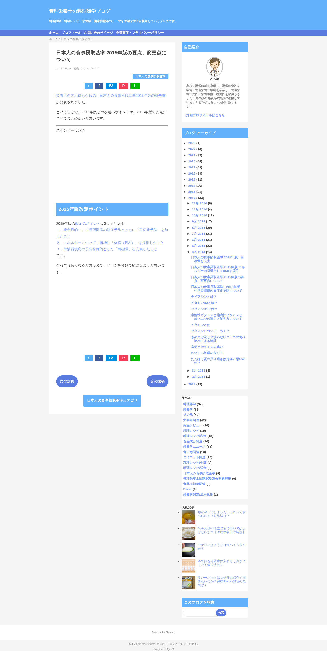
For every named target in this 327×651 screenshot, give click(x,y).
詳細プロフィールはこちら (205, 115)
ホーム (54, 32)
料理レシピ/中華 (194, 462)
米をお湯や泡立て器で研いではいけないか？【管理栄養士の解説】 (222, 530)
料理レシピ (191, 430)
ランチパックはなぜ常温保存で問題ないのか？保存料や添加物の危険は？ (222, 581)
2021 (192, 155)
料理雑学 (189, 404)
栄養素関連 (191, 420)
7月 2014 (199, 233)
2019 (192, 167)
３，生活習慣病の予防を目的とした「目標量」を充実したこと (106, 249)
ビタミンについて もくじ (210, 331)
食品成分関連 (192, 441)
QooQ (170, 649)
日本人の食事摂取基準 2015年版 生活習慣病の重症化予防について (217, 288)
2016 (192, 185)
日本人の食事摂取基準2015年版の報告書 (132, 96)
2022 (192, 149)
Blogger (170, 632)
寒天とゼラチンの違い (207, 347)
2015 (192, 192)
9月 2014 (199, 221)
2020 (192, 161)
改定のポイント (87, 224)
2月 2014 (199, 376)
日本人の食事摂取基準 (150, 76)
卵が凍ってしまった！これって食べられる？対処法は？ (222, 514)
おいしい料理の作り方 (207, 353)
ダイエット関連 (194, 457)
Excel (187, 489)
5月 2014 (199, 246)
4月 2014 (199, 252)
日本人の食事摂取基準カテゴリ (112, 400)
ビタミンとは (200, 325)
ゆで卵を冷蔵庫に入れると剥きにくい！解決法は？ (222, 563)
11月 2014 (200, 209)
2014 (192, 198)
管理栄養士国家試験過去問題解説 (207, 478)
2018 (192, 173)
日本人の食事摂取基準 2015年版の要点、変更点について (217, 279)
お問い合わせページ (98, 32)
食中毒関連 (191, 452)
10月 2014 (200, 215)
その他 (188, 414)
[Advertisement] (112, 164)
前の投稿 (157, 381)
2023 (192, 143)
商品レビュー (192, 425)
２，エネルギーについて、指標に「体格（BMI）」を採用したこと (110, 243)
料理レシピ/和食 (194, 436)
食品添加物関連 (194, 484)
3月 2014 (199, 370)
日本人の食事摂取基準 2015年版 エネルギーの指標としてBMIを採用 (218, 269)
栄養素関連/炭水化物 (198, 494)
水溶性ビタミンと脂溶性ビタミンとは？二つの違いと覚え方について (216, 316)
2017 (192, 179)
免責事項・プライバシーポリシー (140, 32)
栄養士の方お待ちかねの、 (77, 96)
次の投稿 (67, 381)
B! (111, 86)
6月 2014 (199, 239)
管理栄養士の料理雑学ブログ (79, 11)
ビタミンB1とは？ (204, 309)
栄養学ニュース (194, 446)
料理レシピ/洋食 (194, 468)
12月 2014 (200, 203)
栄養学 (188, 409)
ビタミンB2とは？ (204, 302)
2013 (192, 384)
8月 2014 (199, 227)
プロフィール (71, 32)
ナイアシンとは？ (204, 296)
